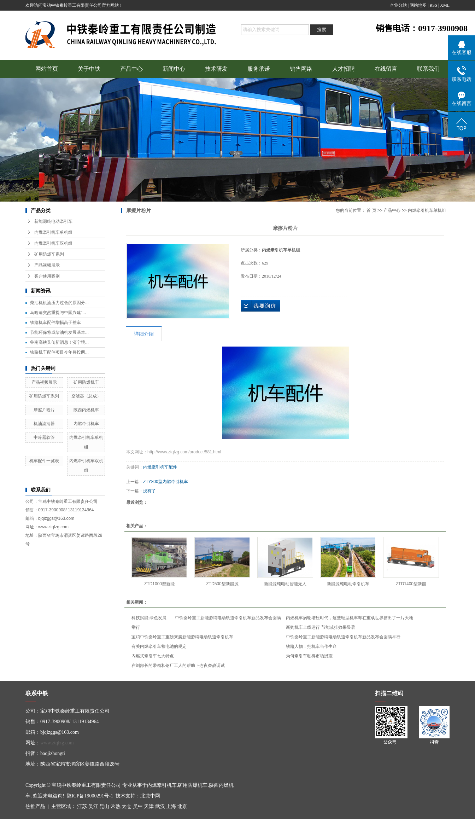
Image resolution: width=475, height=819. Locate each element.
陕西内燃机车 (86, 409)
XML (445, 5)
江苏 (82, 806)
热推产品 (35, 806)
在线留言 (386, 69)
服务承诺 (258, 69)
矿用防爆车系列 (49, 254)
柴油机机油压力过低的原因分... (59, 302)
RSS (433, 5)
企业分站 (398, 5)
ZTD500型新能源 (222, 583)
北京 (182, 806)
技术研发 (216, 69)
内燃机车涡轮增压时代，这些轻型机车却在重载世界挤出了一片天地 (349, 617)
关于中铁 (89, 69)
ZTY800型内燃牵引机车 (165, 481)
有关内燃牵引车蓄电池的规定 (159, 646)
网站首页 (46, 69)
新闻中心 (174, 69)
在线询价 (260, 306)
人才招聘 (343, 69)
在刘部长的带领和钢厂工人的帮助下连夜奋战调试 (178, 665)
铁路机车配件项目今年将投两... (59, 352)
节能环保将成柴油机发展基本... (59, 332)
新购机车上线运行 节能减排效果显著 (320, 627)
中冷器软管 (44, 437)
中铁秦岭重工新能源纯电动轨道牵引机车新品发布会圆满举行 (343, 636)
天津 (149, 806)
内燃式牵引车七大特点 (152, 656)
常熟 (116, 806)
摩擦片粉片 (44, 409)
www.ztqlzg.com (57, 742)
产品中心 (131, 69)
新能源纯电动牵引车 (53, 221)
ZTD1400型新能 (411, 583)
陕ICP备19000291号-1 (90, 795)
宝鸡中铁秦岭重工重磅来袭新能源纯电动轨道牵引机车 (182, 636)
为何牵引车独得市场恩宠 (309, 656)
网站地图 (418, 5)
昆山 (104, 806)
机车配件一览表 (44, 460)
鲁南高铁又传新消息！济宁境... (59, 342)
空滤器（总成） (86, 396)
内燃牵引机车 (86, 423)
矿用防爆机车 (86, 382)
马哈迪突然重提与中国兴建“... (58, 312)
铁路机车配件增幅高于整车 (55, 322)
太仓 (126, 806)
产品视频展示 (47, 265)
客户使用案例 (47, 276)
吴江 (93, 806)
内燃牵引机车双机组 (53, 243)
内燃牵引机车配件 (160, 467)
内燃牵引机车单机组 (53, 232)
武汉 (160, 806)
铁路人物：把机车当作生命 (311, 646)
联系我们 (428, 69)
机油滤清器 (44, 423)
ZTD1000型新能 (159, 583)
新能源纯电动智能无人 (285, 583)
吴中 (138, 806)
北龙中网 (150, 795)
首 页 (371, 210)
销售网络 (301, 69)
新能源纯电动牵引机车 (348, 583)
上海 (171, 806)
